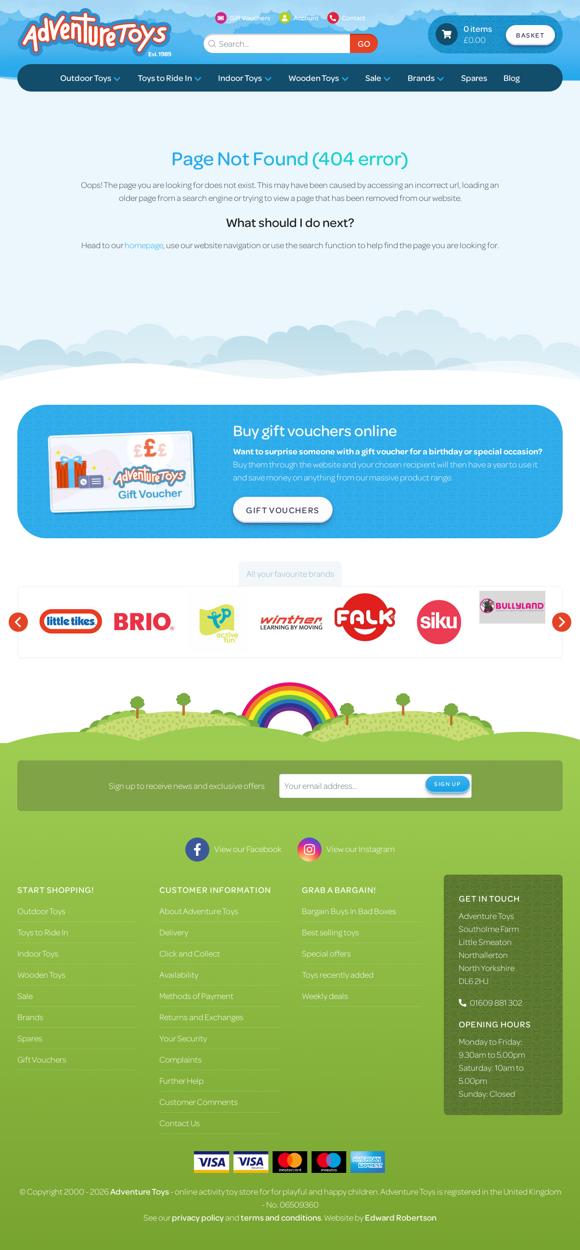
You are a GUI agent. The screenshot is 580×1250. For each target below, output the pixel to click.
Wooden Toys (318, 77)
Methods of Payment (196, 995)
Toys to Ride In (170, 77)
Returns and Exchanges (201, 1016)
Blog (511, 77)
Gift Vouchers (283, 510)
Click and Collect (189, 953)
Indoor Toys (244, 77)
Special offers (326, 953)
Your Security (183, 1038)
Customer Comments (198, 1101)
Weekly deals (325, 995)
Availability (178, 974)
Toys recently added (338, 974)
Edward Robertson (401, 1217)
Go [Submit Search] (364, 43)
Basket (530, 35)
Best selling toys (330, 932)
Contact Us (179, 1122)
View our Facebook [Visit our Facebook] (233, 848)
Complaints (180, 1059)
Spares (474, 77)
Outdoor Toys (90, 77)
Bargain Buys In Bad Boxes (349, 910)
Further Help (181, 1080)
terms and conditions (281, 1217)
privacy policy (198, 1217)
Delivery (173, 932)
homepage (144, 244)
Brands (426, 77)
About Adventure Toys (198, 910)
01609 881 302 (496, 1002)
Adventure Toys (486, 915)
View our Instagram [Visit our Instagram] (346, 848)
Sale (378, 77)
